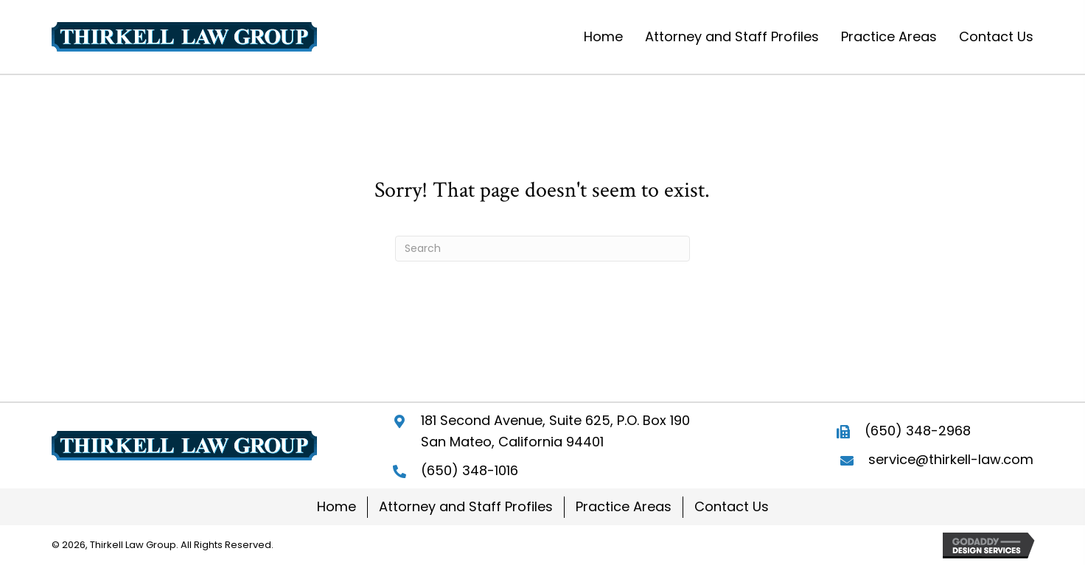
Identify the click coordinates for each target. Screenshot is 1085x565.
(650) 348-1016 (469, 470)
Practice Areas (623, 506)
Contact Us (731, 506)
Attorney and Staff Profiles (466, 506)
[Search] (542, 249)
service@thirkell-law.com (950, 459)
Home (336, 506)
